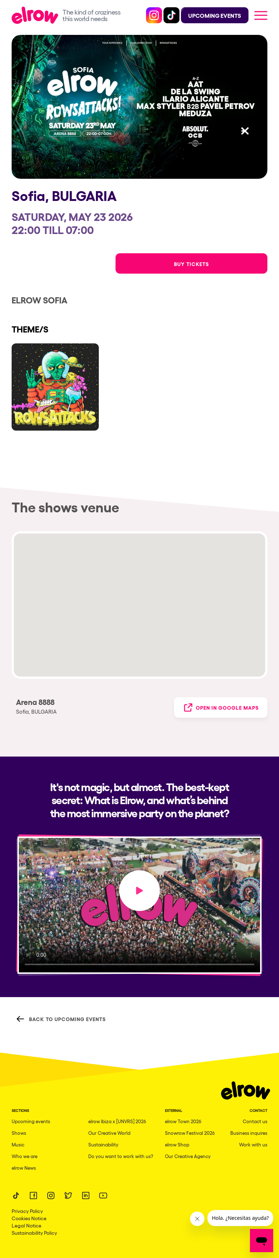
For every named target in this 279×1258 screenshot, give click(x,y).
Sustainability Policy (34, 1232)
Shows (19, 1133)
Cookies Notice (29, 1218)
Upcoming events (31, 1121)
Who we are (24, 1156)
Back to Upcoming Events (61, 1019)
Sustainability (103, 1144)
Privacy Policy (27, 1211)
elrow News (24, 1167)
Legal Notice (26, 1225)
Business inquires (248, 1133)
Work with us (253, 1144)
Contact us (255, 1121)
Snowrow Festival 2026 (190, 1133)
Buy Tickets (191, 264)
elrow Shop (177, 1144)
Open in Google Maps (221, 707)
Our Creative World (109, 1133)
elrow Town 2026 (183, 1121)
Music (18, 1144)
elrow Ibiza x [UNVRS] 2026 (117, 1121)
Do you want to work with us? (120, 1156)
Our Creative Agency (188, 1156)
